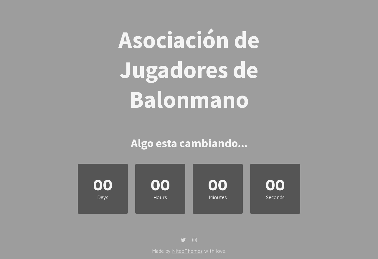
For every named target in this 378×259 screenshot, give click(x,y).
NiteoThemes (187, 251)
